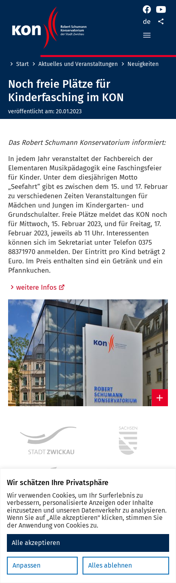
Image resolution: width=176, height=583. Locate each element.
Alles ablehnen (110, 565)
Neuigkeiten (143, 64)
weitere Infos (40, 287)
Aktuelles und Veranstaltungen (78, 64)
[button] (146, 35)
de (147, 21)
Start (22, 64)
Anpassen (26, 565)
